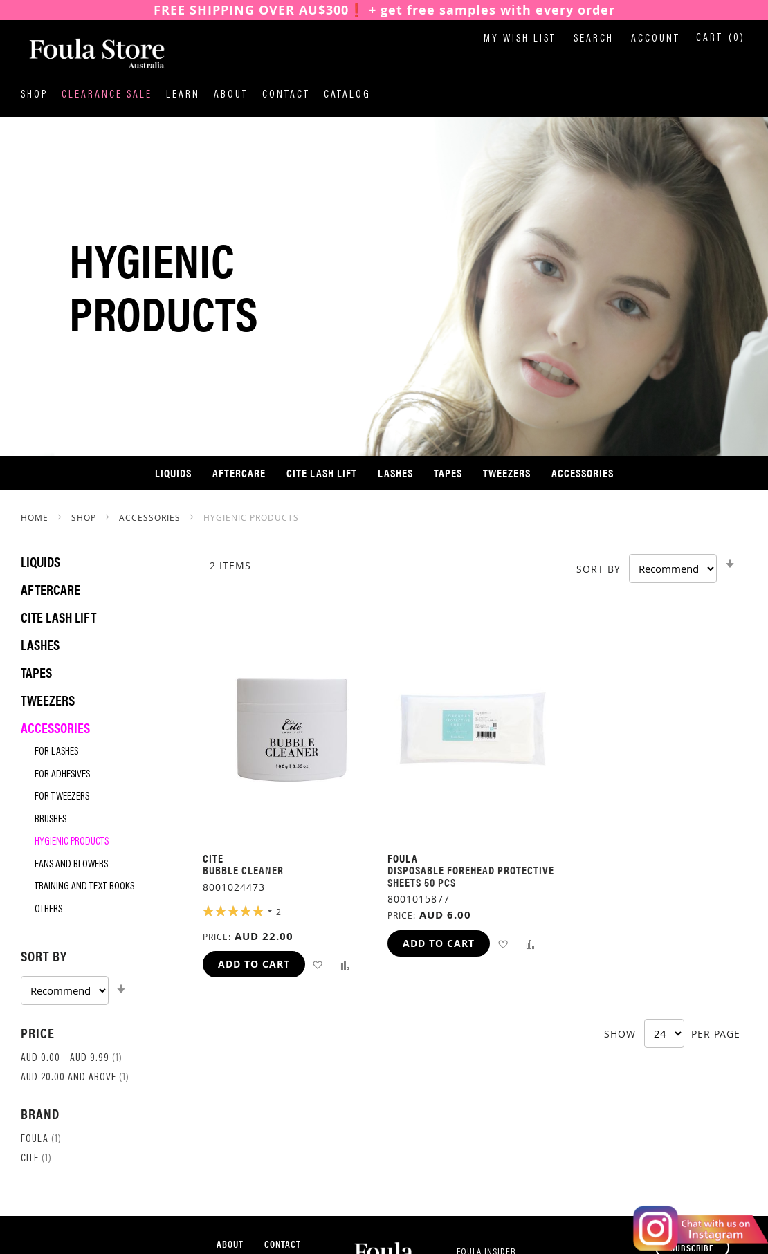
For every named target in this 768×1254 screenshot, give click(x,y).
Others (48, 910)
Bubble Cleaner (243, 870)
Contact (286, 95)
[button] (318, 964)
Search (594, 39)
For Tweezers (62, 797)
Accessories (151, 517)
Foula (41, 1139)
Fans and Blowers (71, 865)
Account (655, 39)
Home (36, 517)
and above (75, 1078)
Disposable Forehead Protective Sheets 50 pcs (470, 876)
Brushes (50, 820)
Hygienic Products (72, 842)
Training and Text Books (84, 887)
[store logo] (90, 54)
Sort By (598, 568)
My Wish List (520, 39)
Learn (183, 95)
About (231, 95)
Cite (36, 1159)
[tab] (98, 975)
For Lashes (56, 752)
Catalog (347, 95)
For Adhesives (62, 775)
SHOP (85, 517)
